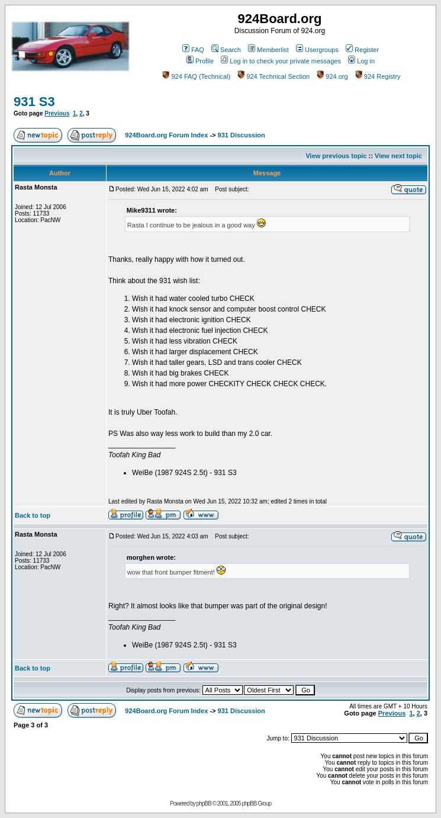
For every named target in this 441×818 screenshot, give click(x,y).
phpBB (204, 803)
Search (226, 49)
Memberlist (268, 49)
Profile (200, 61)
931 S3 (34, 101)
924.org (332, 76)
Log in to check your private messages (281, 61)
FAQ (193, 49)
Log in (361, 61)
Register (362, 49)
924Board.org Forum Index (166, 135)
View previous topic (335, 155)
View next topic (398, 155)
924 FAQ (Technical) (196, 76)
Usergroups (317, 49)
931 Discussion (241, 135)
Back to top (32, 515)
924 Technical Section (273, 76)
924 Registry (378, 76)
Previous (56, 113)
